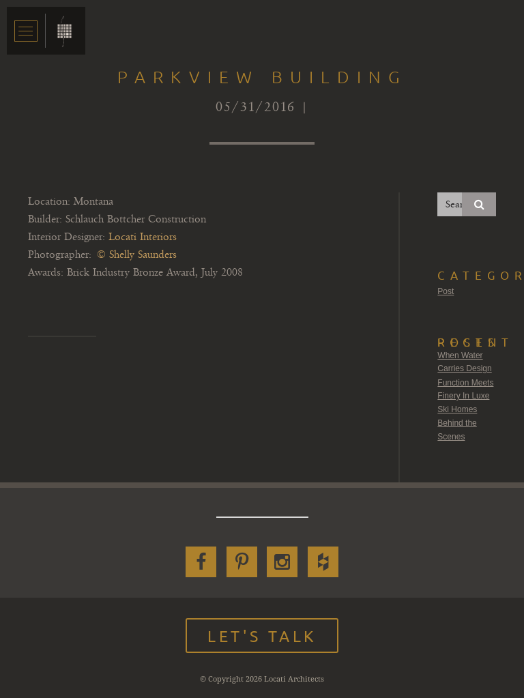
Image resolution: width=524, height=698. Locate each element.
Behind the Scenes (456, 429)
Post (445, 291)
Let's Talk (262, 635)
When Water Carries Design (464, 362)
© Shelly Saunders (137, 254)
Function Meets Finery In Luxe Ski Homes (465, 396)
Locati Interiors (142, 236)
